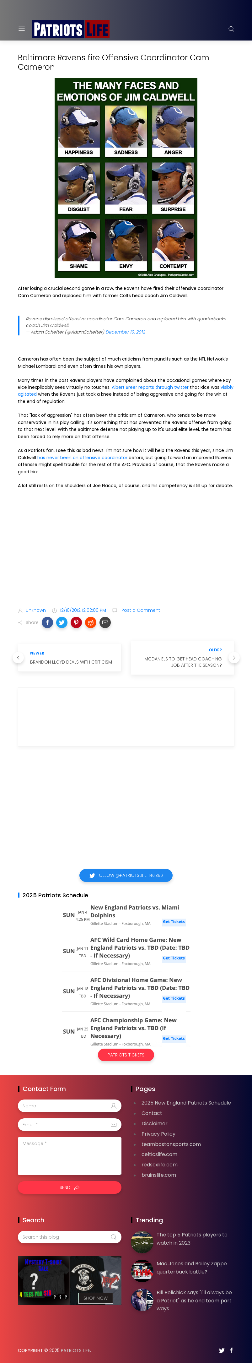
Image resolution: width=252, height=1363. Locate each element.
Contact (152, 1113)
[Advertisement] (126, 553)
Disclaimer (155, 1123)
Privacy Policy (158, 1134)
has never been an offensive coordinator (82, 457)
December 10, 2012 (125, 332)
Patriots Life (75, 1350)
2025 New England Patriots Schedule (186, 1102)
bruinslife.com (159, 1175)
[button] (47, 622)
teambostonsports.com (171, 1144)
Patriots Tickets (126, 1055)
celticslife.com (159, 1154)
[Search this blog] (69, 1237)
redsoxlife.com (160, 1164)
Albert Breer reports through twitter (150, 387)
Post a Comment (140, 610)
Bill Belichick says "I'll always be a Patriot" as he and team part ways (194, 1300)
